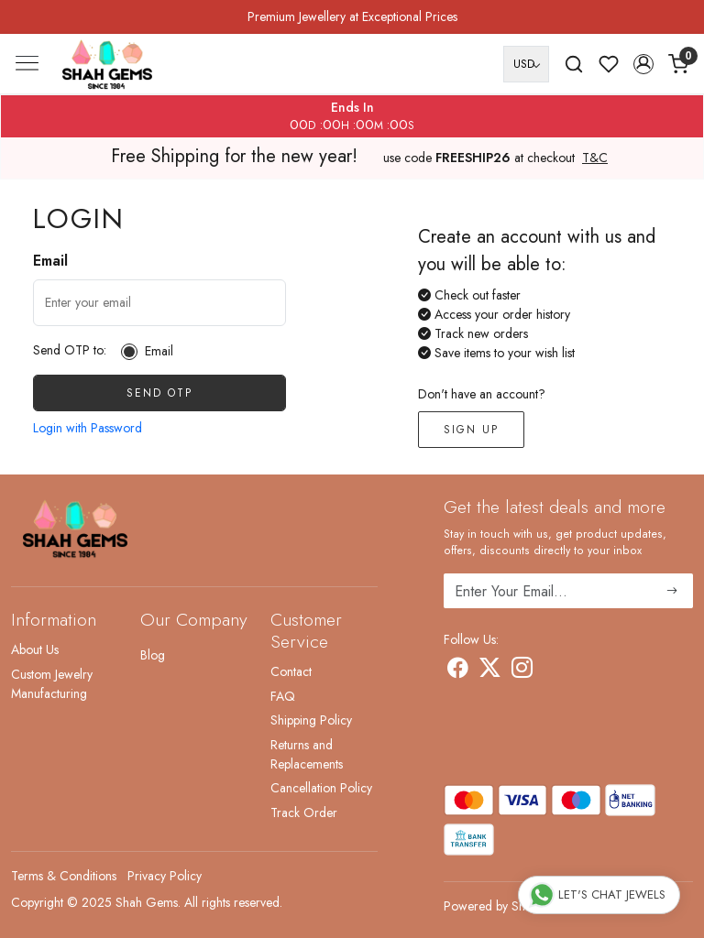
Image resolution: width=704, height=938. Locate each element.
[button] (643, 64)
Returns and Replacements (306, 754)
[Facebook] (458, 670)
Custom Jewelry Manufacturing (52, 684)
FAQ (282, 696)
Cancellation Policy (321, 788)
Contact (291, 671)
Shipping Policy (311, 720)
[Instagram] (522, 670)
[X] (490, 670)
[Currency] (526, 64)
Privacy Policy (164, 876)
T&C (595, 158)
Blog (152, 655)
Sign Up (471, 429)
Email (159, 351)
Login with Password (87, 428)
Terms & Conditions (63, 876)
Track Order (303, 812)
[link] (573, 64)
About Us (35, 649)
